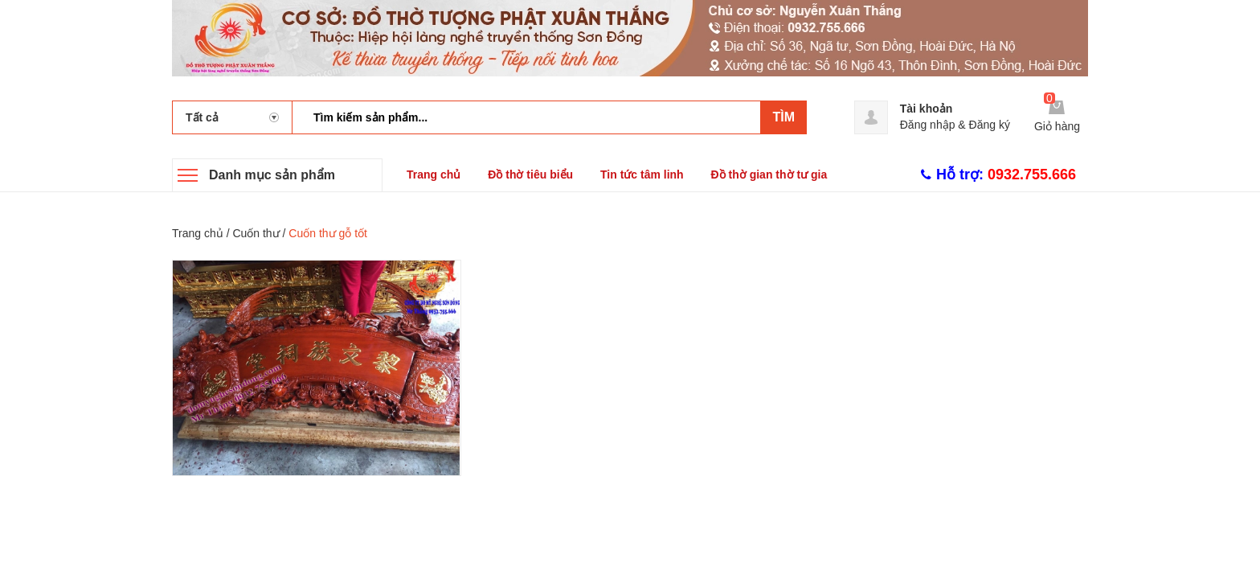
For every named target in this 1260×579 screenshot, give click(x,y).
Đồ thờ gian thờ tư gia (769, 174)
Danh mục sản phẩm (272, 175)
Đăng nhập (927, 124)
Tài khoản (926, 108)
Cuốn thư (255, 233)
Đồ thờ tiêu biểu (530, 174)
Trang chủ (433, 174)
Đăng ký (989, 124)
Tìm (783, 117)
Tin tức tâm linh (642, 174)
